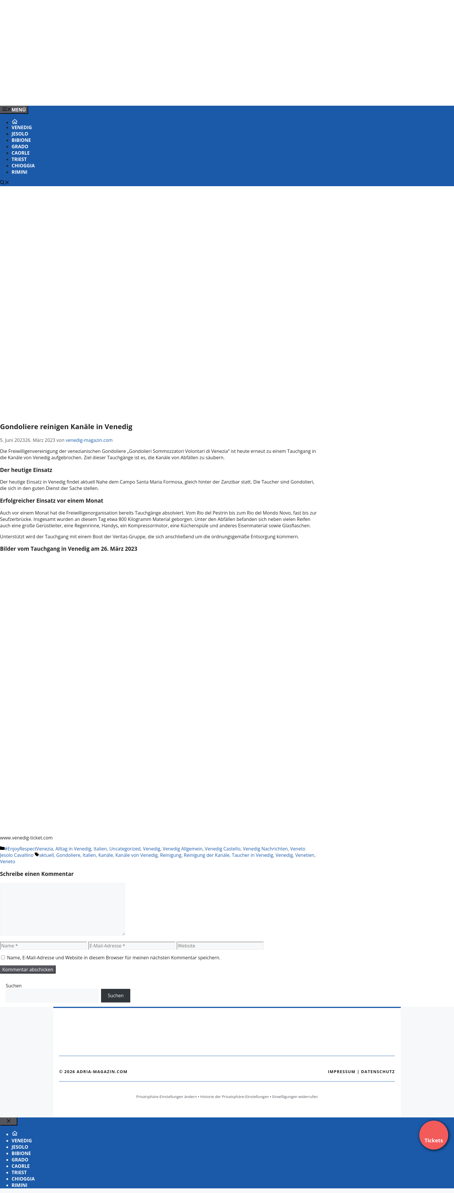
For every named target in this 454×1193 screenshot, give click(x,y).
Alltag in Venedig (73, 849)
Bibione (21, 140)
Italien (100, 849)
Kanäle (105, 855)
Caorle (21, 153)
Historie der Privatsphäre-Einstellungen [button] (234, 1096)
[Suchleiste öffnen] (4, 183)
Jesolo (20, 134)
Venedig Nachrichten (265, 849)
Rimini (20, 172)
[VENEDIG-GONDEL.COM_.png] (117, 95)
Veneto (7, 861)
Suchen (14, 985)
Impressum (342, 1071)
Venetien (304, 855)
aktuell (46, 855)
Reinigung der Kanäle (207, 855)
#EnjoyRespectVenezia (29, 849)
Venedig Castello (223, 849)
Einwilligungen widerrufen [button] (295, 1096)
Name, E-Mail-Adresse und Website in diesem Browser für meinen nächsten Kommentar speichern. (113, 957)
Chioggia (23, 165)
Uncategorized (124, 849)
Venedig (22, 127)
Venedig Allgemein (183, 849)
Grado (20, 146)
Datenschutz (378, 1071)
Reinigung (171, 855)
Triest (19, 159)
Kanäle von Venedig (136, 855)
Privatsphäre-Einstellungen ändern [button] (166, 1096)
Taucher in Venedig (252, 855)
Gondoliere (68, 855)
